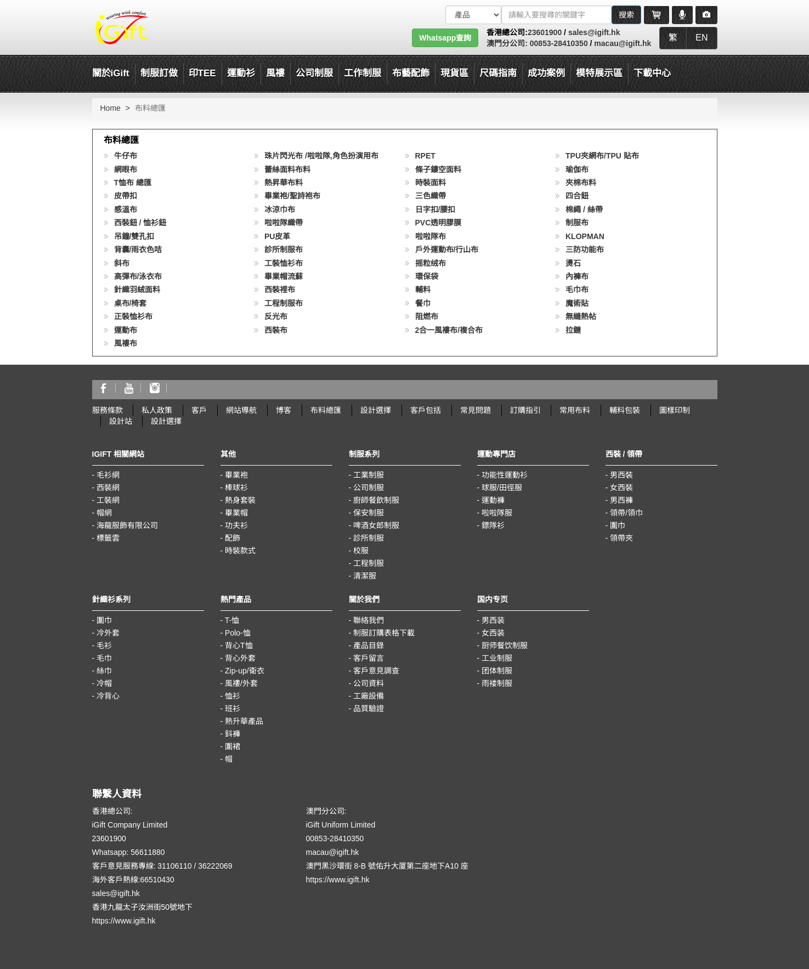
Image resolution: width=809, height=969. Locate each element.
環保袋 (426, 276)
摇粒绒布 (430, 263)
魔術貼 (577, 303)
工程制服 (368, 563)
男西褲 (621, 500)
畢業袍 (236, 475)
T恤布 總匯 (132, 182)
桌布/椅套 (130, 303)
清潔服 (364, 575)
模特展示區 (599, 73)
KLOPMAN (584, 236)
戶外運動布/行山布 (447, 249)
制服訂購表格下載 (384, 632)
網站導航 (241, 410)
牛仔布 (125, 155)
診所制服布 (283, 249)
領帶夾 (621, 538)
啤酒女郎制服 (376, 525)
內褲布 (577, 276)
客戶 (199, 410)
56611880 (148, 852)
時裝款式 (240, 550)
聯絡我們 (368, 620)
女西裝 (621, 487)
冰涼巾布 (279, 209)
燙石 (573, 263)
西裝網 (108, 487)
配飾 (232, 538)
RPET (425, 155)
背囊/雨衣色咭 (138, 249)
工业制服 (497, 658)
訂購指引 (525, 410)
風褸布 (125, 343)
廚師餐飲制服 (376, 500)
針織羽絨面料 (137, 289)
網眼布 (125, 169)
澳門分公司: (507, 43)
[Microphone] (682, 14)
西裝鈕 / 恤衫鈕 (140, 222)
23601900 (545, 32)
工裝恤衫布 (283, 263)
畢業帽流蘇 (283, 276)
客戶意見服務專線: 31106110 (142, 866)
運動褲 (493, 500)
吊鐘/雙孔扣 (134, 236)
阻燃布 (426, 316)
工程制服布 (283, 303)
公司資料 (368, 683)
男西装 (493, 620)
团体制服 (497, 670)
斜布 (121, 263)
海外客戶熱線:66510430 (133, 879)
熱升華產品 (244, 721)
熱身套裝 (240, 500)
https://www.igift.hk (124, 920)
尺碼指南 (498, 73)
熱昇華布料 (283, 182)
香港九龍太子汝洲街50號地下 (142, 907)
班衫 (232, 708)
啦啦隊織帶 (283, 222)
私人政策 (157, 410)
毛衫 (104, 645)
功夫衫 (236, 525)
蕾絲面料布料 (287, 169)
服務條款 (107, 410)
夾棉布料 (580, 182)
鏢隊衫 (493, 525)
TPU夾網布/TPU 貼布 (602, 155)
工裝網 (108, 500)
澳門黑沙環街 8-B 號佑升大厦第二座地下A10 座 (387, 866)
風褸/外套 (241, 683)
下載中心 (652, 73)
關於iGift (110, 73)
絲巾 (104, 670)
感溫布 (125, 209)
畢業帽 (236, 512)
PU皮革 (277, 236)
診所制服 (368, 538)
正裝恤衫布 (133, 316)
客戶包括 (425, 410)
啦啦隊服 (497, 512)
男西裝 (621, 475)
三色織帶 (430, 195)
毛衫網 (108, 475)
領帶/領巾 (626, 512)
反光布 (275, 316)
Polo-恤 (238, 632)
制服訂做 (159, 73)
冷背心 (108, 696)
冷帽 (104, 683)
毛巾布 (577, 289)
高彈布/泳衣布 (138, 276)
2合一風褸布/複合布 (449, 330)
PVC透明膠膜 (438, 222)
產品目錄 (368, 645)
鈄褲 (232, 733)
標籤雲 (108, 538)
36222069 (215, 866)
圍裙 (232, 746)
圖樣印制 (674, 410)
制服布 (577, 222)
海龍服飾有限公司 (127, 525)
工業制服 (368, 475)
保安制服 (368, 512)
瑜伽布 (577, 169)
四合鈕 (577, 195)
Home (110, 108)
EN (701, 37)
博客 (283, 410)
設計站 (120, 421)
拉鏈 (573, 330)
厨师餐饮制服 (505, 645)
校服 (361, 550)
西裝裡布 (279, 289)
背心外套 (240, 658)
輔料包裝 (624, 410)
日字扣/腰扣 (435, 209)
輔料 (423, 289)
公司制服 (368, 487)
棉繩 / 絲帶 (584, 209)
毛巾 (104, 658)
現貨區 (454, 73)
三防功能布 (584, 249)
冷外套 (108, 632)
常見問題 (475, 410)
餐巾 (423, 303)
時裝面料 (430, 182)
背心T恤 (239, 645)
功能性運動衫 (505, 475)
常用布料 (574, 410)
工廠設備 (368, 696)
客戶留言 (368, 658)
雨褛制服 (497, 683)
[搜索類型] (473, 14)
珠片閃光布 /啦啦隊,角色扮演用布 (321, 155)
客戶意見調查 (376, 670)
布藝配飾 (410, 73)
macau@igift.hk (622, 43)
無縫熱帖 (580, 316)
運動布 (125, 330)
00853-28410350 (558, 43)
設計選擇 (375, 410)
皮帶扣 (125, 195)
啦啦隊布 (430, 236)
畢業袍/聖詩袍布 (292, 195)
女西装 (493, 632)
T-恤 (232, 620)
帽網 (104, 512)
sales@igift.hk (594, 32)
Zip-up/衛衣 (244, 670)
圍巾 (617, 525)
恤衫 (232, 696)
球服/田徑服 (502, 487)
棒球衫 (236, 487)
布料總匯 (325, 410)
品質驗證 (368, 708)
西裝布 (275, 330)
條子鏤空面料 (438, 169)
